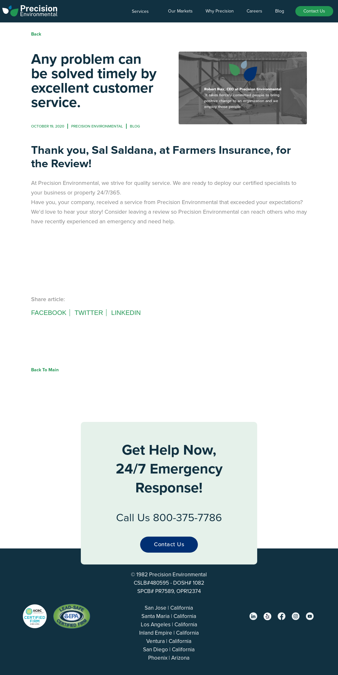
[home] (30, 10)
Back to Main (45, 369)
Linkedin (126, 312)
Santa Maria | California (168, 616)
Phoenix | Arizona (169, 658)
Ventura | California (168, 641)
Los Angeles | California (169, 625)
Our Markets (180, 11)
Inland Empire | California (169, 633)
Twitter (88, 312)
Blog (279, 11)
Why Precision (220, 11)
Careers (254, 11)
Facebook (48, 312)
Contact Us (314, 11)
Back (36, 34)
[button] (143, 11)
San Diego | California (169, 650)
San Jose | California (169, 608)
